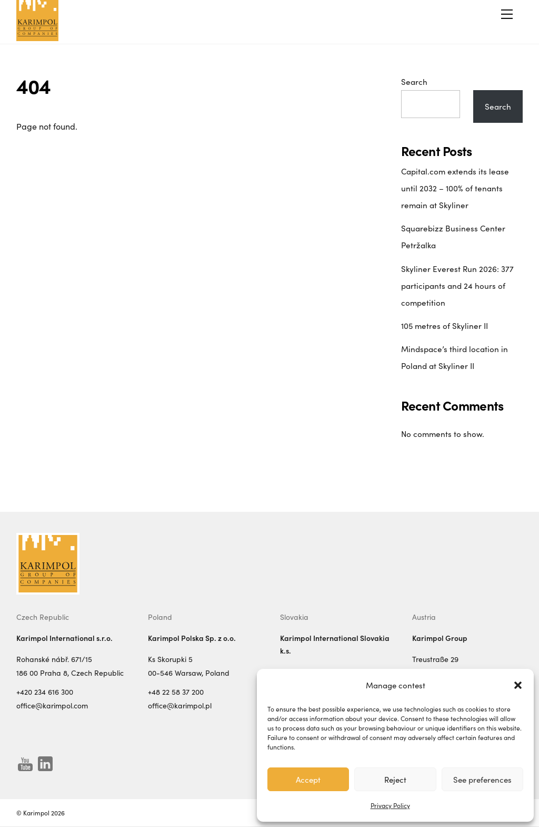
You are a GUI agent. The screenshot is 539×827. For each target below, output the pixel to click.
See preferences (482, 779)
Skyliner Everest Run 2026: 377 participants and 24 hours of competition (457, 286)
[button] (518, 685)
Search (414, 81)
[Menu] (506, 14)
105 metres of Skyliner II (444, 325)
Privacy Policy (390, 805)
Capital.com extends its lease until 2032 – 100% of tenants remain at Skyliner (455, 188)
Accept (308, 779)
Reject (395, 779)
